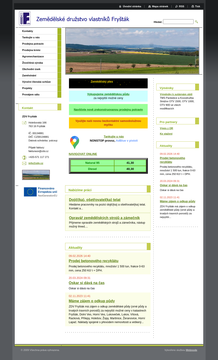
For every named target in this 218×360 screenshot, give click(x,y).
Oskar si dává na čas (86, 283)
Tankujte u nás (114, 136)
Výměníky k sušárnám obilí (176, 94)
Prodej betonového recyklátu (93, 261)
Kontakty (27, 31)
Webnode (191, 350)
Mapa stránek (160, 6)
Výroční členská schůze (36, 81)
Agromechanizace (33, 56)
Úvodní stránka (132, 6)
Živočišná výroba (32, 62)
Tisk (197, 6)
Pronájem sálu (30, 94)
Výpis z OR (166, 128)
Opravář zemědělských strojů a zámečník (104, 218)
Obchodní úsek (31, 69)
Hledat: (158, 22)
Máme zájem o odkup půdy (92, 301)
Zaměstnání (29, 75)
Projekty (27, 88)
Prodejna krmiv (31, 50)
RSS (181, 6)
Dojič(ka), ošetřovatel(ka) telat (95, 200)
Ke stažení (166, 133)
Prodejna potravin (33, 43)
